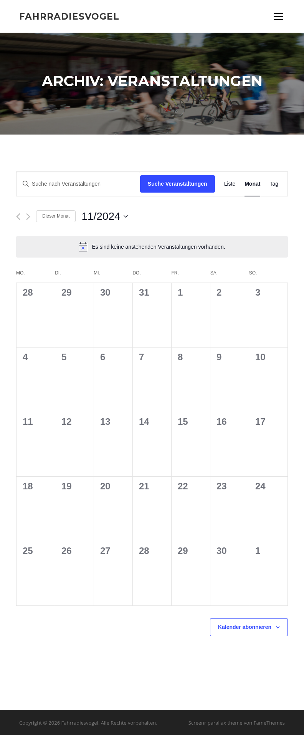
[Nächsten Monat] (28, 216)
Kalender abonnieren (244, 627)
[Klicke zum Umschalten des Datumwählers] (104, 216)
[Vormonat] (18, 216)
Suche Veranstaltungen (177, 184)
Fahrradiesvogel (69, 16)
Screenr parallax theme (215, 722)
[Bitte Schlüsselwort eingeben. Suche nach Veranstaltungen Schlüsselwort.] (78, 184)
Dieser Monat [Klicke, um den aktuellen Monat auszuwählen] (55, 216)
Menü (278, 16)
